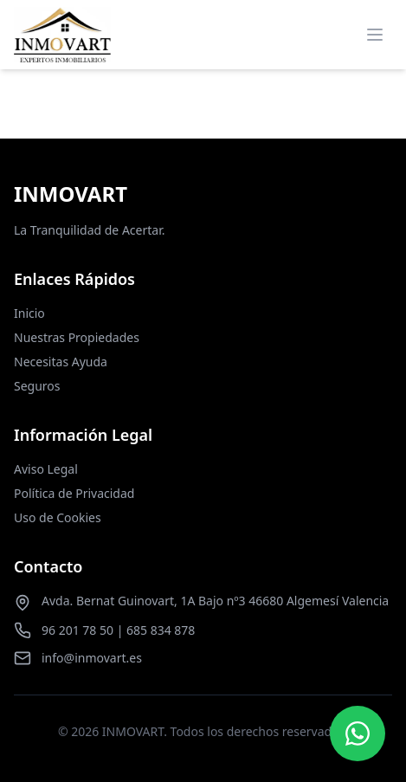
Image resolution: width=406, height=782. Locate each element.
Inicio (29, 313)
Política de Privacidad (74, 493)
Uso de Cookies (57, 517)
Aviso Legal (46, 469)
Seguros (37, 386)
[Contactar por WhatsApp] (357, 733)
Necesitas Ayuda (60, 361)
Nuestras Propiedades (76, 337)
